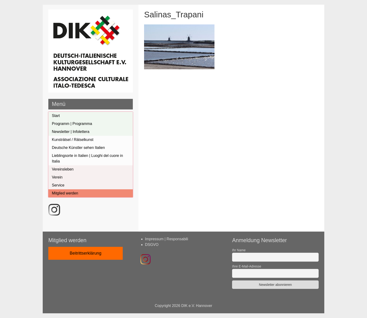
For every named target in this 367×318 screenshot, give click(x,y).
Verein (57, 177)
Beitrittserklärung (85, 253)
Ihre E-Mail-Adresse (246, 266)
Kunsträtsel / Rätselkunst (72, 140)
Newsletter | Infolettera (70, 132)
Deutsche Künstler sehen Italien (78, 148)
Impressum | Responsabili (166, 239)
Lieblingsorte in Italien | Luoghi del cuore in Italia (87, 158)
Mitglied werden (65, 193)
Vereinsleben (63, 169)
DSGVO (152, 245)
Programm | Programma (72, 124)
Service (58, 185)
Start (56, 116)
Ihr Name (239, 250)
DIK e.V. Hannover (196, 306)
